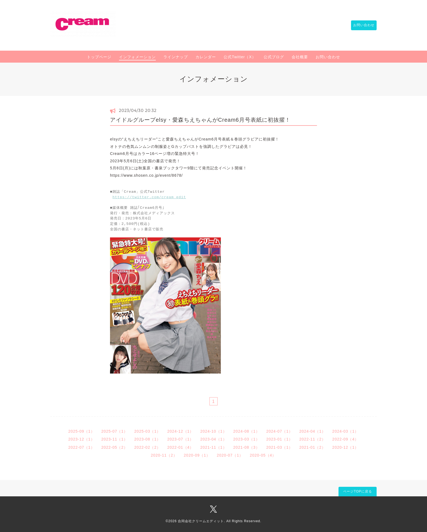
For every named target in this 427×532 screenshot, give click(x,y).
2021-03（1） (279, 447)
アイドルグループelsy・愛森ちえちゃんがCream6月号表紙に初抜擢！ (200, 120)
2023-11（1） (114, 438)
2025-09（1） (81, 431)
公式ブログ (274, 57)
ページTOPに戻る (357, 491)
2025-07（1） (114, 431)
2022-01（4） (180, 447)
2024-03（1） (345, 431)
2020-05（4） (263, 454)
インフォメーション (137, 57)
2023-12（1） (81, 438)
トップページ (99, 57)
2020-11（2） (164, 454)
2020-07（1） (230, 454)
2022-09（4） (345, 438)
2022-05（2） (114, 447)
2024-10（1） (213, 431)
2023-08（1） (147, 438)
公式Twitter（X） (240, 57)
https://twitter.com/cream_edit (149, 197)
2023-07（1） (180, 438)
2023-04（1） (213, 438)
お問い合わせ (361, 25)
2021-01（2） (312, 447)
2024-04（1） (312, 431)
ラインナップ (175, 57)
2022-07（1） (81, 447)
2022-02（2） (147, 447)
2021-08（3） (246, 447)
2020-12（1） (345, 447)
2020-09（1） (197, 454)
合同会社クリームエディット (201, 520)
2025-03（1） (147, 431)
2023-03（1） (246, 438)
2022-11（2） (312, 438)
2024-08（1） (246, 431)
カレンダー (206, 57)
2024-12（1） (180, 431)
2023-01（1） (279, 438)
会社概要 (300, 57)
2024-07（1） (279, 431)
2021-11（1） (213, 447)
